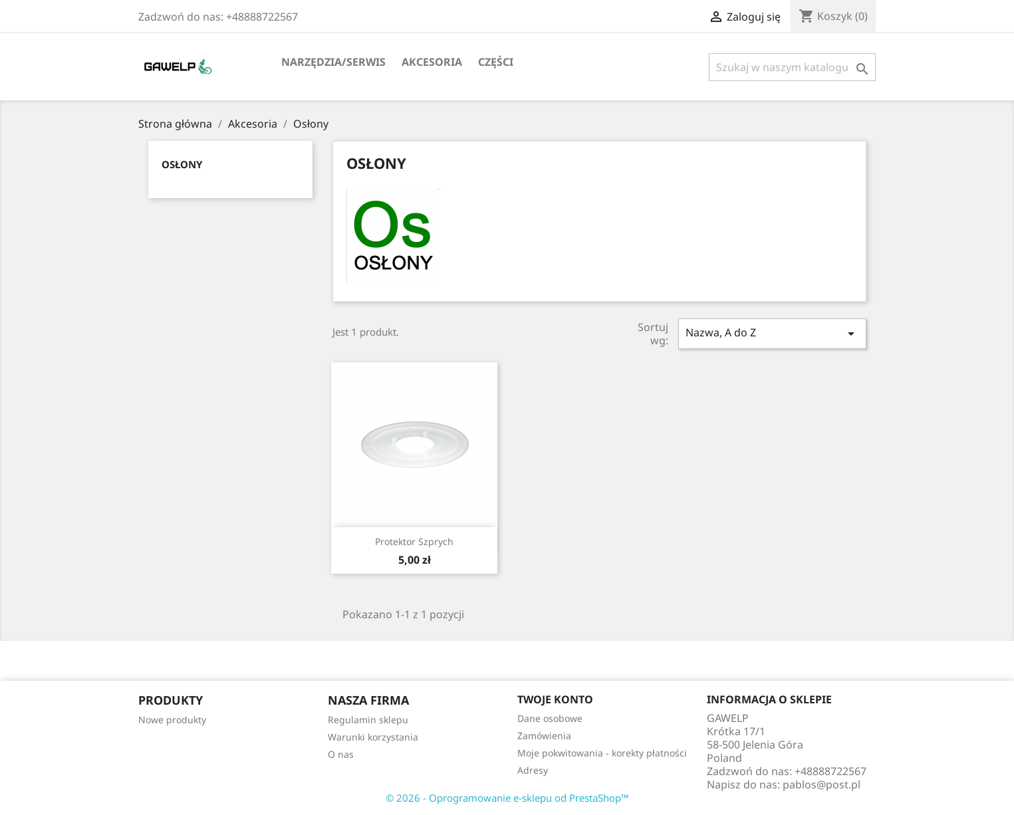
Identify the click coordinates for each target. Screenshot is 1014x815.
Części (495, 62)
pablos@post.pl (821, 784)
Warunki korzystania (373, 737)
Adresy (532, 770)
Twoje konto (555, 699)
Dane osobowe (549, 718)
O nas (341, 754)
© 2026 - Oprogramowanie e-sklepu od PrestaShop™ (507, 797)
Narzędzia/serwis (333, 62)
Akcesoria (432, 62)
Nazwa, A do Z (772, 333)
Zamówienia (544, 735)
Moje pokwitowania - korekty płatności (602, 753)
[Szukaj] (792, 67)
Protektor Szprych (414, 541)
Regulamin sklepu (368, 719)
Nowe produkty (172, 719)
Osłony (182, 164)
